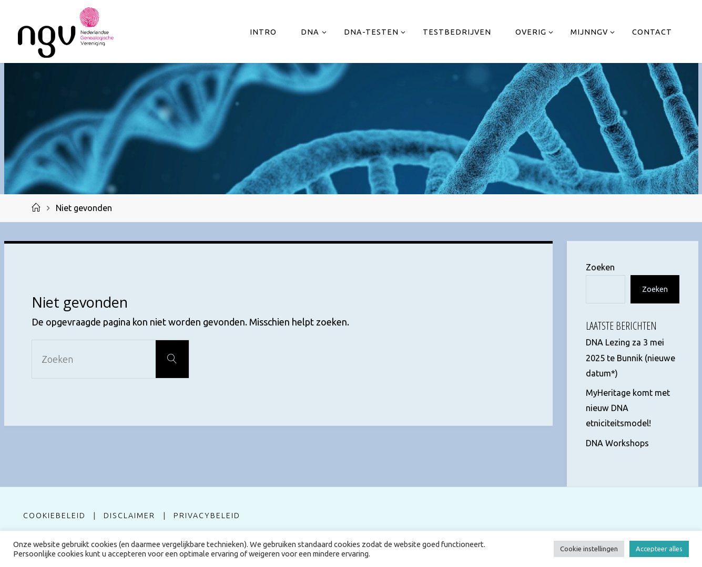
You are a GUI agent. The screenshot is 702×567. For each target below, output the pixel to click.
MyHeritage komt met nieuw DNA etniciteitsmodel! (628, 408)
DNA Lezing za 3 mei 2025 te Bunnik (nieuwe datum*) (630, 357)
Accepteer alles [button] (659, 548)
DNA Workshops (617, 443)
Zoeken (600, 267)
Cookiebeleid (54, 515)
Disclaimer (129, 515)
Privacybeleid (207, 515)
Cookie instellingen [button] (589, 548)
